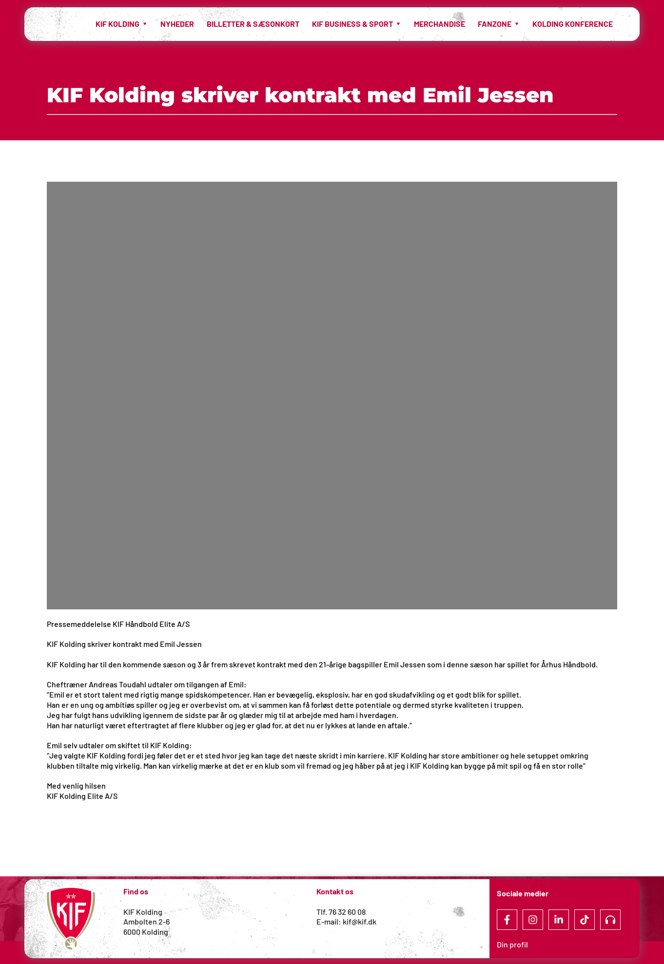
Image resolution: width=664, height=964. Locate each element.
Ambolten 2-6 (146, 921)
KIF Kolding (142, 911)
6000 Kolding (146, 931)
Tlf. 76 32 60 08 (341, 911)
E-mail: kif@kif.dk (346, 921)
